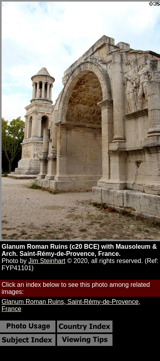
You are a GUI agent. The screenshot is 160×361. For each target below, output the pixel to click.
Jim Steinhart (47, 260)
